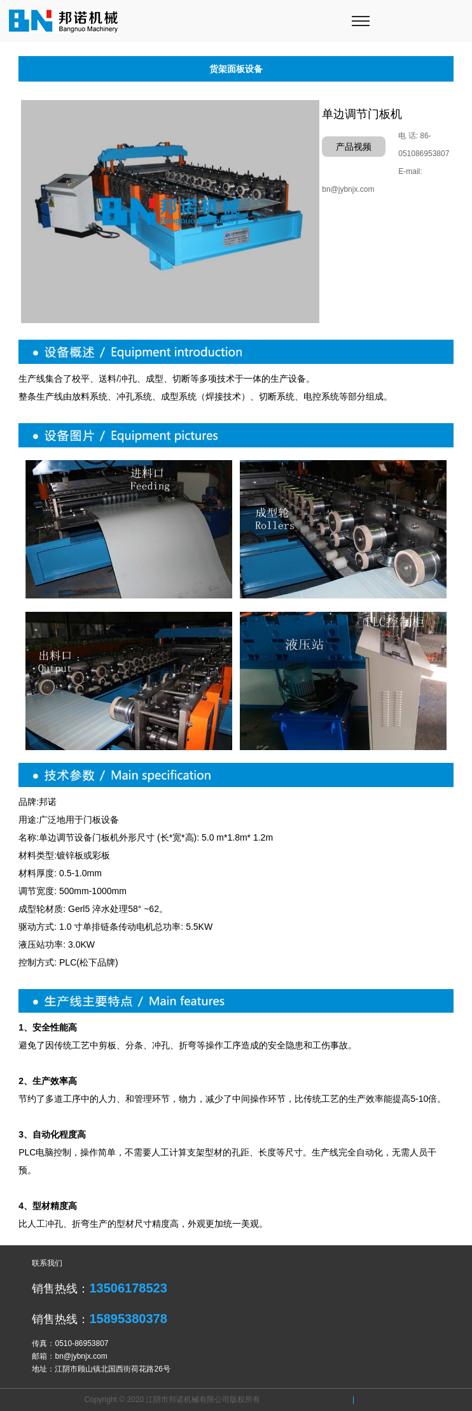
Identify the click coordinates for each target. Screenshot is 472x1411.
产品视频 (353, 146)
